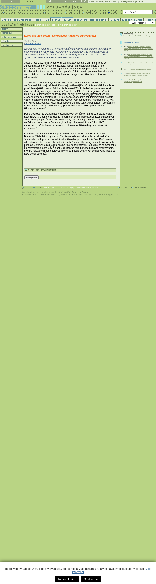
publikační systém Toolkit (65, 192)
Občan (139, 1)
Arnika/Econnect (33, 43)
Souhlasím (91, 579)
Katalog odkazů (126, 1)
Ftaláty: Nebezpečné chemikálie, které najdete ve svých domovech (139, 81)
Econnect (87, 192)
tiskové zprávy (8, 37)
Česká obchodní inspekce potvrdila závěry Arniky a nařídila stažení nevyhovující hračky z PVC (138, 48)
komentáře (6, 33)
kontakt (124, 187)
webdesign (42, 192)
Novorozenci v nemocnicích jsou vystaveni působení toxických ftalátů (137, 74)
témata (5, 41)
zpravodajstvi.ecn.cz (47, 25)
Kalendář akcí (96, 1)
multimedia (7, 45)
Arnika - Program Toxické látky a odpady (136, 36)
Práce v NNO (111, 1)
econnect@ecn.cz (108, 194)
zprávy (4, 29)
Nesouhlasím (66, 579)
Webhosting (28, 192)
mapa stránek (140, 187)
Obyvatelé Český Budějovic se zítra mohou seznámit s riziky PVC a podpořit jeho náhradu (138, 56)
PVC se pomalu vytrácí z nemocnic (139, 69)
